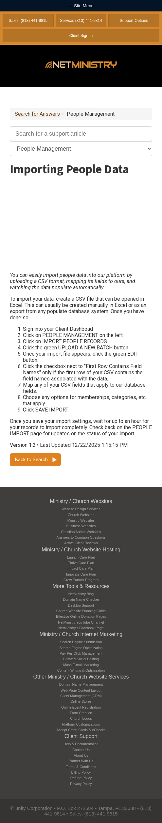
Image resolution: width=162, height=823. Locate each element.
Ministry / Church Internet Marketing (81, 634)
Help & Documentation (81, 744)
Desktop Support (81, 605)
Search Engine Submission (81, 642)
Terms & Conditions (81, 767)
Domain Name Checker (81, 599)
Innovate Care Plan (81, 574)
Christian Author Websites (81, 532)
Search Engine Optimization (80, 648)
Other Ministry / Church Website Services (81, 677)
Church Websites (81, 515)
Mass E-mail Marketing (81, 665)
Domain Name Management (81, 684)
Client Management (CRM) (81, 696)
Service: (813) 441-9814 (81, 20)
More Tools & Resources (81, 586)
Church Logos (81, 718)
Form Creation (81, 713)
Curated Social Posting (81, 659)
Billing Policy (81, 772)
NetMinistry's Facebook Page (80, 628)
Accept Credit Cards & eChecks (81, 730)
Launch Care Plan (81, 557)
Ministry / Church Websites (81, 501)
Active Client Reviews (81, 543)
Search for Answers (37, 114)
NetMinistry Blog (81, 594)
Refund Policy (81, 778)
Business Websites (81, 526)
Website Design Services (81, 509)
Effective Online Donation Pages (81, 616)
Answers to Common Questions (81, 537)
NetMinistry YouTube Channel (81, 622)
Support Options (134, 20)
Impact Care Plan (80, 568)
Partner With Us (81, 761)
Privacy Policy (81, 784)
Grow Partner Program (81, 580)
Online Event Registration (81, 707)
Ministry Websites (81, 520)
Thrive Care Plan (81, 563)
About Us (81, 755)
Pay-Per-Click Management (81, 653)
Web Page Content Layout (81, 690)
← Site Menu (81, 5)
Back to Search (31, 459)
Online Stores (81, 701)
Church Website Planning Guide (81, 611)
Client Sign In (81, 35)
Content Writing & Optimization (81, 670)
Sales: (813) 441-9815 (28, 20)
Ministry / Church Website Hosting (81, 549)
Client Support (81, 736)
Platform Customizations (81, 724)
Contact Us (81, 750)
